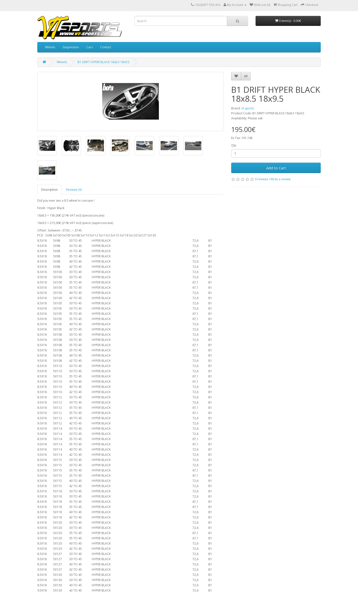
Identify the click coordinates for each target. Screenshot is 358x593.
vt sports (247, 108)
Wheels (50, 47)
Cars (89, 47)
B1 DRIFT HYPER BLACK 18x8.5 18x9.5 (104, 62)
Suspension (71, 47)
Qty (233, 145)
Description (49, 189)
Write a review (280, 179)
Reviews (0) (74, 189)
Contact (105, 47)
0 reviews (261, 179)
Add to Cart (276, 167)
